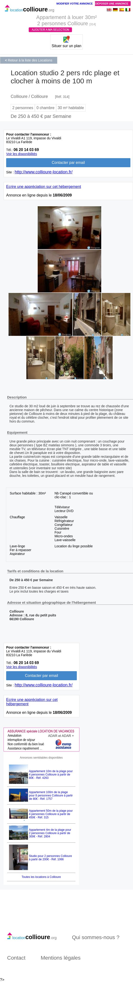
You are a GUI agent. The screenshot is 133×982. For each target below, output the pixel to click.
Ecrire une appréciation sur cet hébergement (43, 187)
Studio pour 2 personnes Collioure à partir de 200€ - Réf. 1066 (50, 857)
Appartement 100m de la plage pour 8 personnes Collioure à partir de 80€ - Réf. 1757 (51, 796)
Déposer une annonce (112, 3)
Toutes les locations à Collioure (41, 877)
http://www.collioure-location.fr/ (44, 172)
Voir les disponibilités (21, 154)
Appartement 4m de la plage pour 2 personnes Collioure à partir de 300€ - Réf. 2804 (50, 833)
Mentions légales (61, 958)
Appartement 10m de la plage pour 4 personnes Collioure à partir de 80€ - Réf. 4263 (51, 775)
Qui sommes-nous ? (95, 937)
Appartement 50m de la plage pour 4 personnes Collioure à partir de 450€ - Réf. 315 (51, 814)
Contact (16, 958)
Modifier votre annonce (74, 3)
